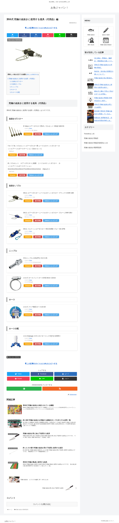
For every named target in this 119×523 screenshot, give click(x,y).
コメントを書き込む (42, 504)
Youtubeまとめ (89, 134)
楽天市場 (38, 134)
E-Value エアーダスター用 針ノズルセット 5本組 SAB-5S (43, 126)
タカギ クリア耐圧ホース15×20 (34, 307)
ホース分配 (15, 92)
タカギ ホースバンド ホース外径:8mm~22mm (39, 278)
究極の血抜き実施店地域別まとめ (96, 143)
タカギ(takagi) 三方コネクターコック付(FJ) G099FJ (41, 336)
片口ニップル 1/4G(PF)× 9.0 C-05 (35, 258)
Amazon (28, 134)
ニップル (14, 87)
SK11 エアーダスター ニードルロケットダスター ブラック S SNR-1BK (48, 193)
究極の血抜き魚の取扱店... (103, 78)
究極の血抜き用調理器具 (14, 357)
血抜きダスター (16, 81)
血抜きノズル (15, 84)
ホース (13, 89)
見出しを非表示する (32, 74)
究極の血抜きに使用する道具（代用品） (22, 79)
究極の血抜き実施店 (91, 138)
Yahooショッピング (51, 134)
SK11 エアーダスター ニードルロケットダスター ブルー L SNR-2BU (47, 213)
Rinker (30, 128)
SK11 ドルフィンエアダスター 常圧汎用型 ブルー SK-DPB (44, 229)
